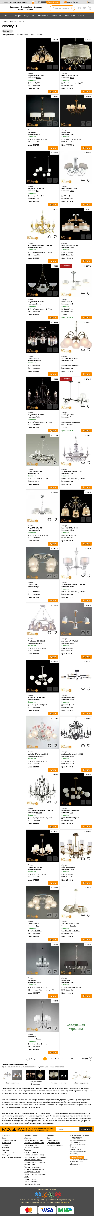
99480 (88, 549)
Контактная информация (11, 1157)
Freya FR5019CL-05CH (69, 188)
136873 (54, 662)
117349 (54, 718)
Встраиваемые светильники (35, 1157)
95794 (55, 40)
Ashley (72, 304)
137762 (88, 266)
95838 (55, 266)
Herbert (38, 304)
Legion (72, 869)
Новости (5, 1145)
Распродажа (6, 1155)
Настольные (69, 16)
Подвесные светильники (33, 1140)
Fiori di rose (40, 756)
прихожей (24, 1105)
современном (82, 1105)
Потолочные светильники (34, 1143)
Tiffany (38, 982)
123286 (88, 775)
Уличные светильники (32, 1167)
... (69, 1059)
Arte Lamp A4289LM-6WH (36, 641)
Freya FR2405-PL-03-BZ (69, 528)
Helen (72, 247)
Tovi (71, 417)
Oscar (72, 643)
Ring (37, 191)
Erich (38, 700)
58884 (88, 944)
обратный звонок (53, 2)
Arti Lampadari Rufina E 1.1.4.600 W (73, 584)
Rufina (72, 587)
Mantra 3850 (32, 980)
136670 (54, 492)
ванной (31, 1105)
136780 (54, 831)
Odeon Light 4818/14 (35, 471)
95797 (88, 40)
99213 (55, 775)
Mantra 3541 (32, 132)
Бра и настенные (30, 1145)
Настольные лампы (31, 1148)
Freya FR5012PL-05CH (35, 528)
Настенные (56, 16)
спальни (5, 1105)
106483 (88, 209)
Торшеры (27, 1150)
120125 (54, 888)
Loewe (38, 1039)
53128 (88, 888)
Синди (38, 360)
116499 (88, 718)
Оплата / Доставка (9, 1152)
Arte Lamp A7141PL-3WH (69, 641)
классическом (70, 1105)
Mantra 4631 (32, 1037)
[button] (89, 1077)
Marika (38, 869)
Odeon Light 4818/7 (67, 415)
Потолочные (42, 16)
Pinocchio (73, 926)
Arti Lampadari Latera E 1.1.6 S (71, 471)
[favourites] (55, 67)
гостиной (84, 1102)
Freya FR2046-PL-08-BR (36, 415)
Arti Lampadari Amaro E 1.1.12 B (72, 754)
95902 (55, 379)
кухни (11, 1105)
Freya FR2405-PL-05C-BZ (70, 75)
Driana (38, 78)
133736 (88, 605)
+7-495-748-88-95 (40, 2)
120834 (54, 322)
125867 (88, 662)
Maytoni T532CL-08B (68, 697)
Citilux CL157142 (33, 584)
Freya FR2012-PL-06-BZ (36, 302)
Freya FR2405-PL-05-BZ (36, 75)
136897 (54, 153)
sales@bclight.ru (72, 2)
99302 (88, 435)
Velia (38, 417)
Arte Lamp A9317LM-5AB (69, 358)
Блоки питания (30, 1179)
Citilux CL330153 (33, 358)
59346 (55, 1001)
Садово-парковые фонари (34, 1169)
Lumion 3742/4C (66, 302)
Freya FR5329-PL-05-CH (69, 245)
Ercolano (39, 813)
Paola (38, 134)
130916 (88, 96)
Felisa (72, 191)
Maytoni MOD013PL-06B (36, 188)
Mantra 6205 (65, 132)
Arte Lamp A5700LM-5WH (70, 924)
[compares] (49, 67)
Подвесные (29, 16)
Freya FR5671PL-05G (35, 867)
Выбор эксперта (53, 1140)
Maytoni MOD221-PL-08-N (36, 697)
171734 (54, 435)
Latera (72, 473)
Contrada (39, 247)
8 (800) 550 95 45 (76, 1149)
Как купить (6, 1150)
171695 (88, 379)
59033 (55, 944)
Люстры (17, 16)
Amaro (72, 756)
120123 (54, 549)
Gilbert (72, 700)
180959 (88, 831)
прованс (11, 1107)
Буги (37, 587)
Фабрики (5, 1148)
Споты (81, 16)
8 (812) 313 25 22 (76, 1142)
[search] (72, 8)
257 (72, 1059)
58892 (55, 96)
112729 (54, 605)
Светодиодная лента (32, 1172)
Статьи (49, 1138)
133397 (88, 322)
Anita (38, 530)
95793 (88, 492)
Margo (72, 360)
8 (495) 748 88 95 (76, 1138)
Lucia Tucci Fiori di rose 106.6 (38, 754)
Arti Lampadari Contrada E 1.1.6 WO (40, 245)
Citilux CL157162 (33, 924)
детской (17, 1105)
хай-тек (4, 1107)
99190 (55, 209)
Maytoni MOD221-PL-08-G (70, 810)
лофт (89, 1105)
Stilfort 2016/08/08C (68, 867)
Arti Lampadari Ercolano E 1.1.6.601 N (40, 810)
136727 (88, 153)
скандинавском (21, 1107)
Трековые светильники (33, 1160)
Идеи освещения (53, 1143)
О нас (4, 1138)
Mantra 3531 (65, 980)
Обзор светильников (55, 1145)
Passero (39, 643)
